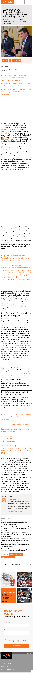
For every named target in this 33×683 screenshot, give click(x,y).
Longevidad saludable (22, 591)
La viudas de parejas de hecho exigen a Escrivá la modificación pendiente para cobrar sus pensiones (14, 522)
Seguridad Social (16, 554)
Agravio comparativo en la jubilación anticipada (8, 596)
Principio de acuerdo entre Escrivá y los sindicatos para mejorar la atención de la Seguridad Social (15, 544)
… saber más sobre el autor (15, 511)
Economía (5, 575)
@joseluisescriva (7, 133)
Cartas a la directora (8, 592)
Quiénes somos (6, 663)
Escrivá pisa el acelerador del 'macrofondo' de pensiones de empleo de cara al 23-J (16, 539)
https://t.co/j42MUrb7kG (10, 448)
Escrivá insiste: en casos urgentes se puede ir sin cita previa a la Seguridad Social (16, 549)
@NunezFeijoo (7, 139)
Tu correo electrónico (10, 630)
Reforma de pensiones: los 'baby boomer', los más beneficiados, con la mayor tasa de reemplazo (15, 77)
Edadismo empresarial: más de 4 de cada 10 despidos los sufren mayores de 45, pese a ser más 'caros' (8, 581)
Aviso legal (5, 666)
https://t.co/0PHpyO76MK (21, 275)
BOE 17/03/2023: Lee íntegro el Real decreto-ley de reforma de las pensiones (16, 91)
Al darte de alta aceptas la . (16, 640)
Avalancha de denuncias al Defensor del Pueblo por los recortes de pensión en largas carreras (24, 581)
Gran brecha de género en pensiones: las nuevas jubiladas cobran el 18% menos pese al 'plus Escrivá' (16, 534)
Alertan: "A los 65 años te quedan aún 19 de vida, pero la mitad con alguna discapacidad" (24, 597)
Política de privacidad (8, 669)
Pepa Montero (5, 66)
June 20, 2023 (24, 279)
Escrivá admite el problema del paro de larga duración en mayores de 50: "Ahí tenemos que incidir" (16, 528)
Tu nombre (7, 622)
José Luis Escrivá (8, 557)
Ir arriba (27, 653)
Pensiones (6, 7)
